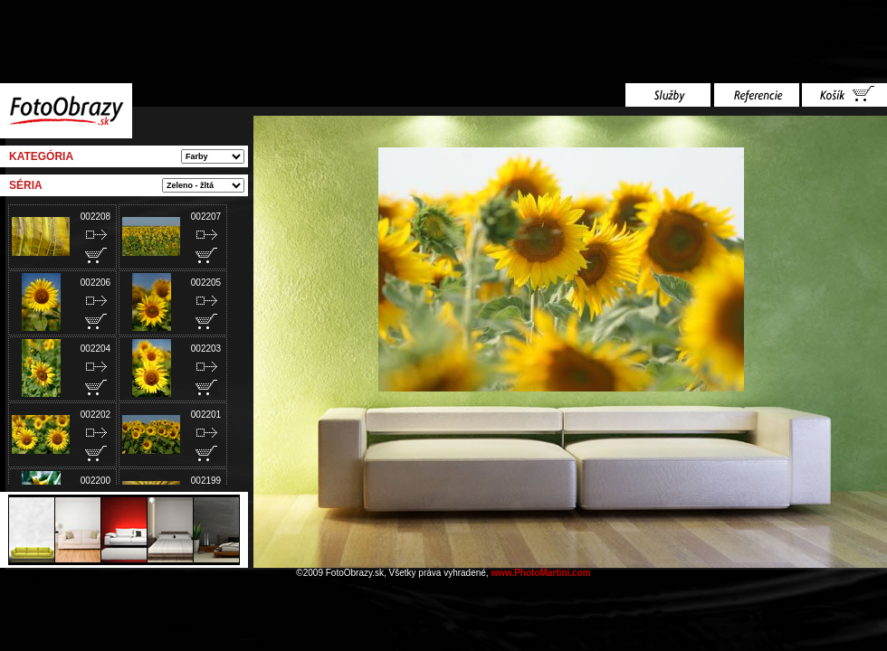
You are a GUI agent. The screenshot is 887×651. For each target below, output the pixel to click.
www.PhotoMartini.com (540, 573)
